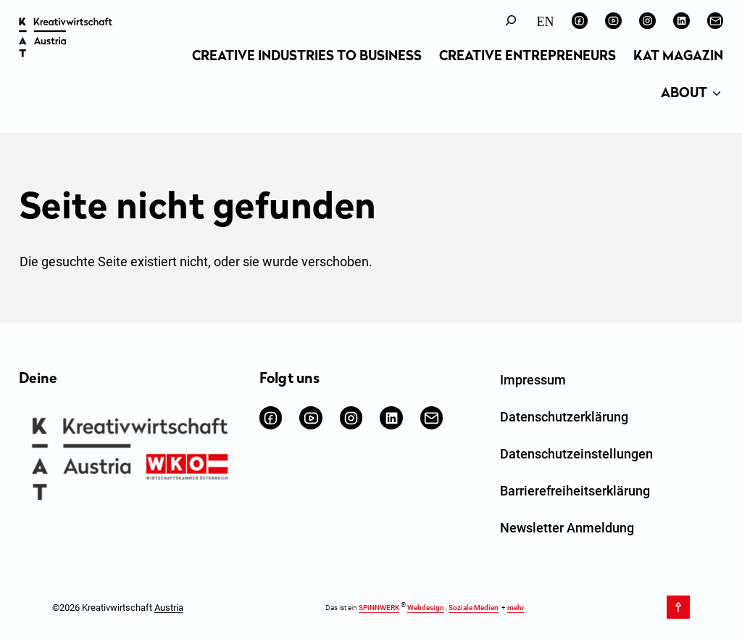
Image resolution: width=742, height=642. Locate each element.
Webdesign (425, 607)
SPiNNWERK (379, 607)
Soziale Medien (474, 607)
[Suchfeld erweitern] (511, 21)
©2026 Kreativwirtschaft (117, 606)
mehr (516, 607)
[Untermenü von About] (716, 94)
